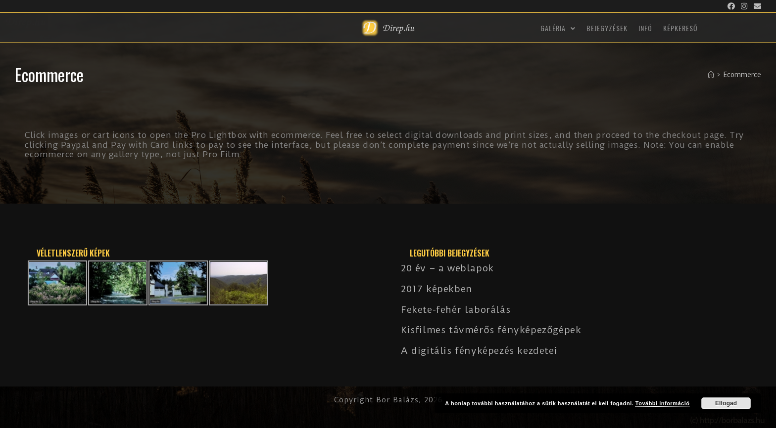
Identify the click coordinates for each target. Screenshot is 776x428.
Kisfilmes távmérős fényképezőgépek (491, 330)
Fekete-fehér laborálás (455, 309)
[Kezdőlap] (711, 75)
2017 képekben (437, 289)
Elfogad (726, 403)
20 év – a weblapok (447, 268)
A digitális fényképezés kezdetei (479, 350)
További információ (662, 403)
